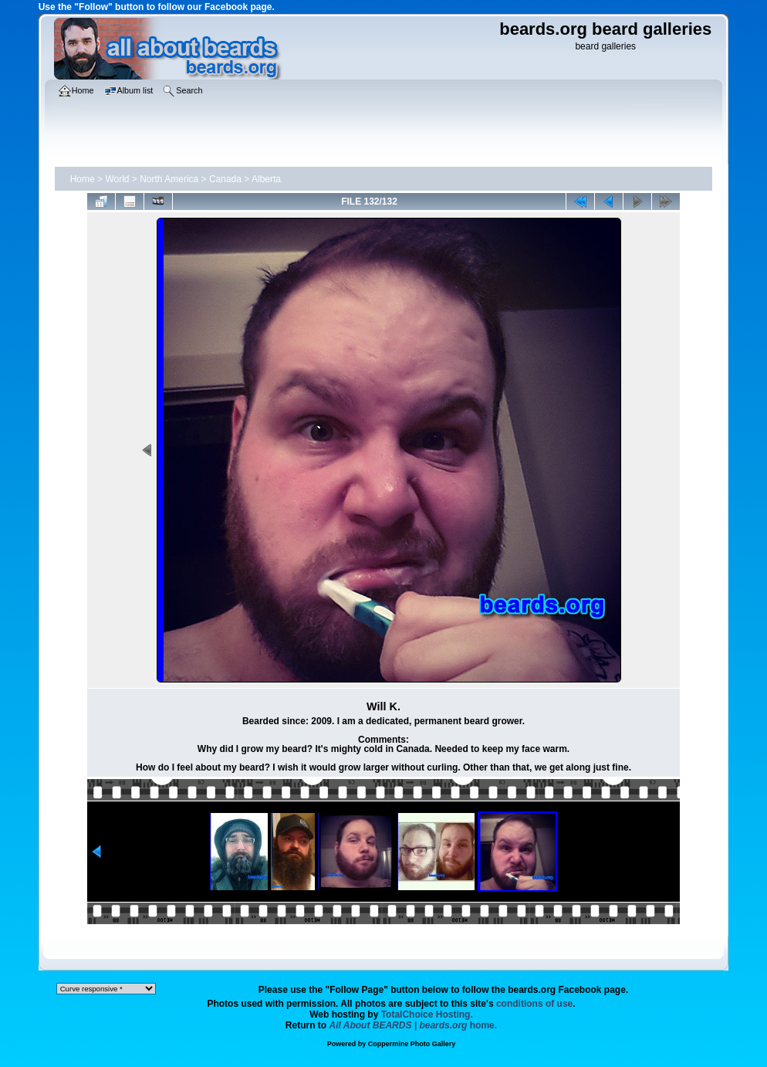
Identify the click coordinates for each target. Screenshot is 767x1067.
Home (82, 179)
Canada (225, 179)
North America (169, 179)
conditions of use (534, 1003)
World (117, 179)
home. (413, 1025)
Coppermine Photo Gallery (412, 1044)
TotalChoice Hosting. (427, 1014)
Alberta (266, 179)
